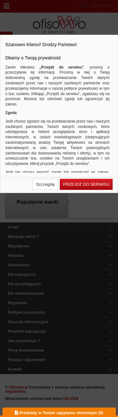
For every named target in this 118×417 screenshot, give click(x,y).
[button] (45, 184)
